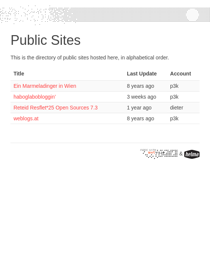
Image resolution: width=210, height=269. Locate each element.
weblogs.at (25, 118)
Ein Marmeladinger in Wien (44, 86)
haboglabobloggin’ (34, 97)
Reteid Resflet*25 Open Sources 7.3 (55, 108)
